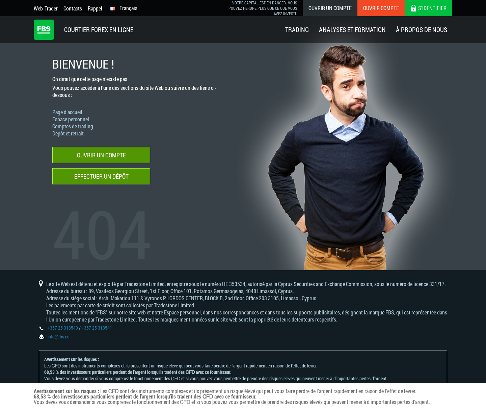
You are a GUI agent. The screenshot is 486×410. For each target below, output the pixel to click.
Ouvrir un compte (330, 7)
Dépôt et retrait (68, 133)
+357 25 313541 (97, 328)
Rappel (95, 8)
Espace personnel (70, 119)
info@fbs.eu (59, 336)
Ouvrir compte (381, 7)
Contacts (72, 8)
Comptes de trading (72, 126)
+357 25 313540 (63, 328)
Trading (297, 29)
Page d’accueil (67, 112)
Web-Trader (46, 8)
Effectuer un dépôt (101, 176)
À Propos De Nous (421, 29)
